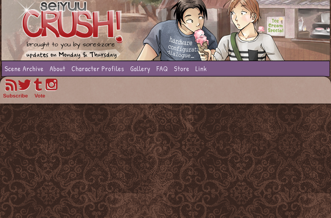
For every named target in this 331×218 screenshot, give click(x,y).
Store (181, 68)
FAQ (162, 68)
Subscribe (15, 96)
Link (201, 68)
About (57, 68)
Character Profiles (97, 68)
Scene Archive (24, 68)
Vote (39, 96)
